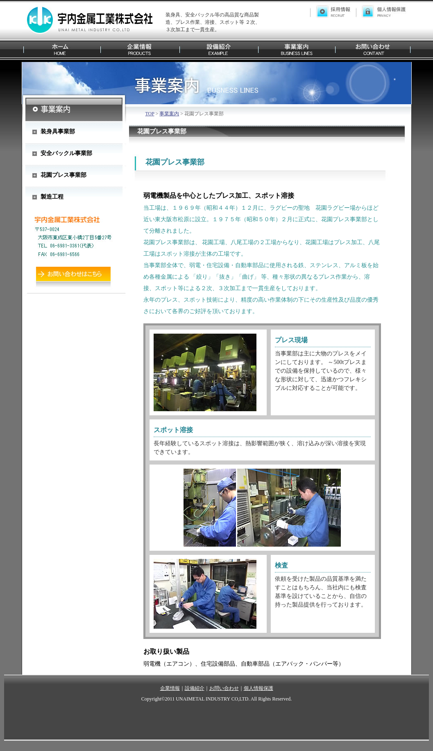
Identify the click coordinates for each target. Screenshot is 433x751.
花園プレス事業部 (63, 175)
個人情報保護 (258, 688)
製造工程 (52, 197)
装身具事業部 (58, 131)
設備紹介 (194, 688)
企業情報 (170, 688)
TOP (149, 114)
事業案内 (169, 114)
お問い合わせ (224, 688)
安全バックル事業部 (66, 153)
